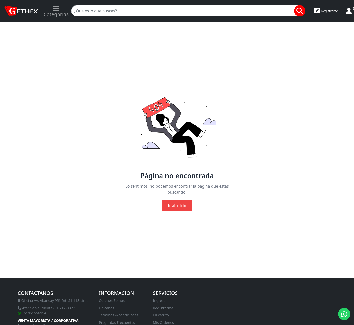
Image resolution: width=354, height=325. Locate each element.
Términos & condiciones (118, 315)
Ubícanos (106, 308)
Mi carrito (161, 315)
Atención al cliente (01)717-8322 (46, 308)
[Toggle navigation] (56, 10)
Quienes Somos (112, 300)
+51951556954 (32, 313)
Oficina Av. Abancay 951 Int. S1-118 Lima (53, 300)
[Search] (185, 10)
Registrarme (163, 308)
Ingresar (160, 300)
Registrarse (326, 11)
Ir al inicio (177, 205)
